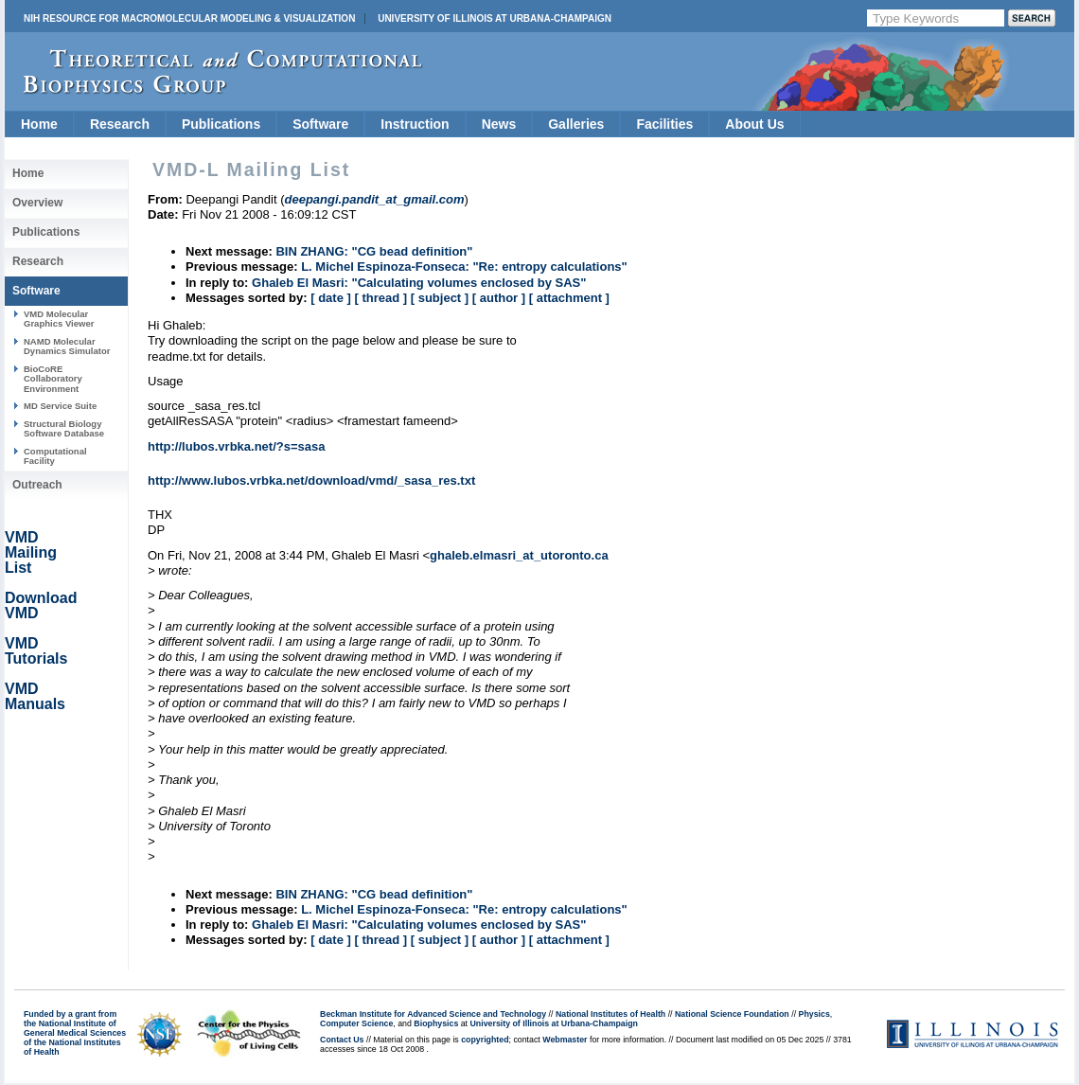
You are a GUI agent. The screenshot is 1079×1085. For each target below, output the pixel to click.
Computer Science (356, 1023)
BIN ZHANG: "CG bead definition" (373, 251)
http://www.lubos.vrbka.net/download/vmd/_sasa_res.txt (311, 480)
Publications (221, 124)
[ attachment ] (569, 298)
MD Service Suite (60, 405)
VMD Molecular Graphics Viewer (59, 319)
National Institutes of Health (610, 1014)
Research (120, 124)
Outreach (37, 484)
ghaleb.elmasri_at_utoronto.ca (519, 555)
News (499, 124)
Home (39, 124)
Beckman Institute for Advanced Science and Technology (433, 1014)
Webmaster (564, 1039)
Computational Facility (55, 456)
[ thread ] (380, 298)
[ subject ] (440, 298)
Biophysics (436, 1023)
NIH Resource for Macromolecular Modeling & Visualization (189, 18)
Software (320, 124)
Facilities (664, 124)
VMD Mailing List (31, 552)
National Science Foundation (732, 1014)
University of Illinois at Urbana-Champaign (494, 18)
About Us (754, 124)
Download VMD (41, 605)
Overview (37, 202)
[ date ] (330, 298)
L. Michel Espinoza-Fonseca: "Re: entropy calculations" (464, 266)
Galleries (576, 124)
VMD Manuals (35, 696)
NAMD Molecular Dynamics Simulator (67, 346)
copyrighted (484, 1039)
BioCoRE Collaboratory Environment (53, 379)
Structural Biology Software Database (64, 428)
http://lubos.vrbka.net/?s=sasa (236, 446)
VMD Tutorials (36, 651)
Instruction (414, 124)
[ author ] (498, 298)
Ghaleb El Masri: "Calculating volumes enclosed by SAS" (419, 283)
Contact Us (341, 1039)
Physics (814, 1014)
